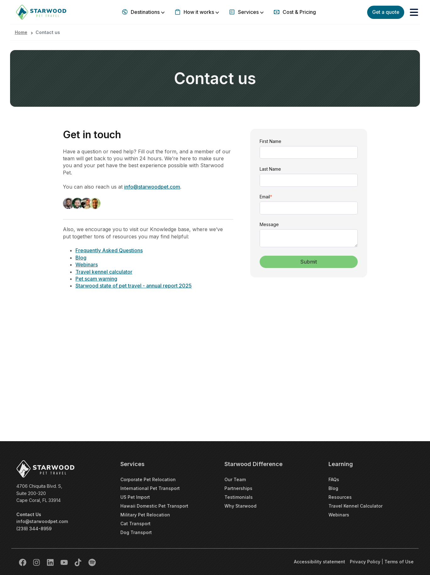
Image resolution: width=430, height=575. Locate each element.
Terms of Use (399, 561)
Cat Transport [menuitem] (135, 523)
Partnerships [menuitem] (238, 488)
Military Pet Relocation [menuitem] (145, 514)
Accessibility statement (319, 561)
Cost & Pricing (298, 12)
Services (248, 12)
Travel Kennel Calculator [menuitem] (355, 506)
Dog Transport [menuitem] (136, 532)
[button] (414, 12)
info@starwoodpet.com (42, 521)
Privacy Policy (366, 561)
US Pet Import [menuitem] (135, 497)
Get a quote (385, 12)
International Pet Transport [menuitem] (150, 488)
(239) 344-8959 (34, 528)
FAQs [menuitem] (333, 479)
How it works (198, 12)
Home (21, 32)
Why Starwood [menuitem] (240, 506)
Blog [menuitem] (333, 488)
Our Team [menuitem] (235, 479)
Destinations (145, 12)
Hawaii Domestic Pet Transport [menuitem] (154, 506)
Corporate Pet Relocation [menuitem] (148, 479)
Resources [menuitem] (340, 497)
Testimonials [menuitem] (238, 497)
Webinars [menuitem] (338, 514)
